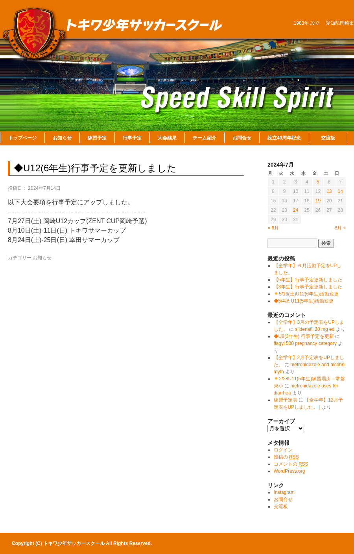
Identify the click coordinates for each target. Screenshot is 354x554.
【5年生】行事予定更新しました (308, 280)
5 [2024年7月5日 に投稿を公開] (318, 182)
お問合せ (241, 138)
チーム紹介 (204, 138)
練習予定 (97, 138)
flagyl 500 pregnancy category (305, 343)
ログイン (283, 450)
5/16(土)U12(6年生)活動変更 (306, 294)
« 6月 (273, 228)
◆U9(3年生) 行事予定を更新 (304, 336)
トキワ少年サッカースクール (74, 543)
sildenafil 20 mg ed (314, 329)
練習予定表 (285, 400)
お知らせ (62, 138)
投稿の (286, 457)
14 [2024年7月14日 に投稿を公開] (340, 191)
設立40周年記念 (284, 138)
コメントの (291, 464)
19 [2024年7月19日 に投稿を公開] (318, 201)
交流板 (328, 138)
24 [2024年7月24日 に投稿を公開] (295, 210)
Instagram (284, 492)
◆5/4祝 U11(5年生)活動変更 (304, 301)
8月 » (340, 228)
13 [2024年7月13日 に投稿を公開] (329, 191)
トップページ (22, 138)
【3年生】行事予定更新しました (308, 287)
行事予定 (132, 138)
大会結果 (167, 138)
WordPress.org (289, 471)
